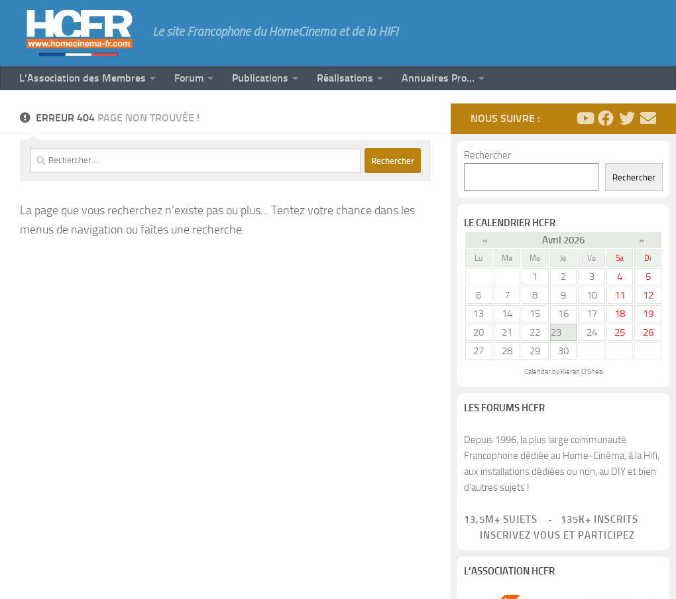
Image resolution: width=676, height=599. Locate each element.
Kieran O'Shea (581, 371)
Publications (260, 78)
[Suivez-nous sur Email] (648, 118)
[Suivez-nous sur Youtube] (584, 118)
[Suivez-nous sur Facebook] (606, 118)
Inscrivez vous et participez (549, 535)
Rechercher (487, 155)
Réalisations (345, 78)
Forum (188, 78)
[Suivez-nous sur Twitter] (627, 118)
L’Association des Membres (82, 78)
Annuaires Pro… (438, 78)
